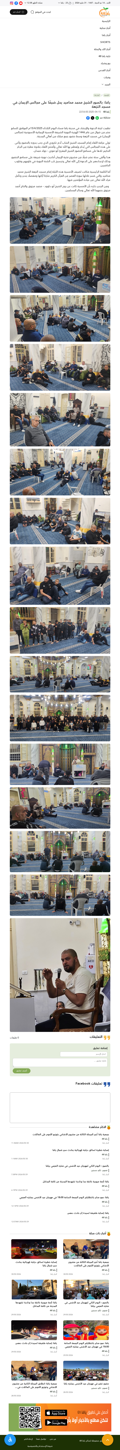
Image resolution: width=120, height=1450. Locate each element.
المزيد (107, 84)
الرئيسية (106, 21)
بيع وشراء (105, 63)
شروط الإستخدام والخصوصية (40, 1446)
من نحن (53, 1439)
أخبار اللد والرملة (102, 49)
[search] (41, 12)
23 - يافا (65, 2)
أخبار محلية (105, 28)
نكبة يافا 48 (104, 56)
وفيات (107, 77)
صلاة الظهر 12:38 (34, 2)
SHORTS (105, 42)
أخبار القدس (104, 70)
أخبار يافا (106, 35)
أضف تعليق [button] (21, 1070)
